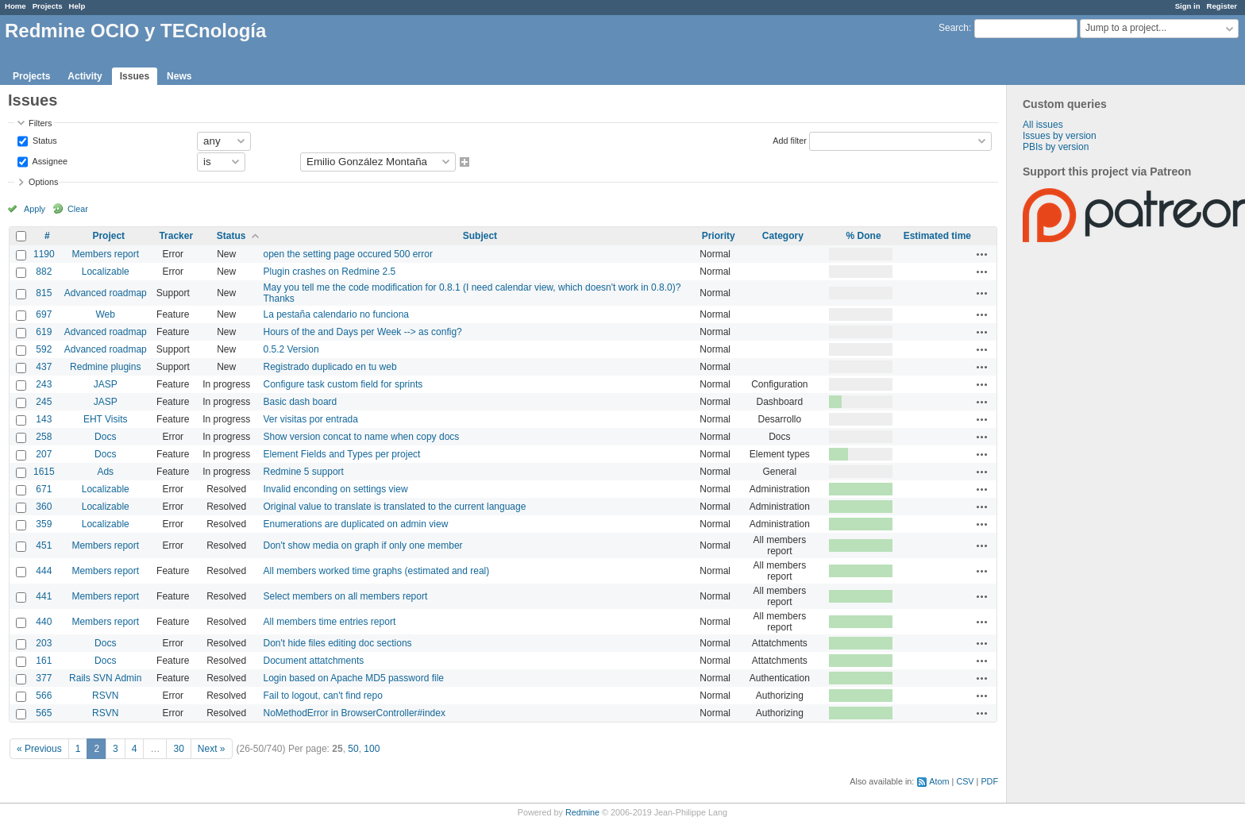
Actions (982, 254)
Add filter (790, 140)
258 (44, 436)
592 (44, 349)
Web (105, 314)
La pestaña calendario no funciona (336, 314)
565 (44, 713)
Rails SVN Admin (105, 678)
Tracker (176, 235)
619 (44, 331)
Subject (480, 235)
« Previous (39, 748)
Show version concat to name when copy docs (362, 436)
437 (44, 366)
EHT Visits (105, 419)
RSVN (105, 695)
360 (44, 506)
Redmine (582, 812)
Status (43, 140)
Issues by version (1060, 135)
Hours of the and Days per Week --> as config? (363, 331)
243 (44, 384)
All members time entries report (330, 621)
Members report (105, 254)
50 (353, 748)
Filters (40, 123)
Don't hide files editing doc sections (338, 643)
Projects (48, 6)
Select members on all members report (346, 596)
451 (44, 545)
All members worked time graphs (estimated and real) (377, 570)
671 (44, 489)
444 (44, 570)
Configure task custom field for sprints (343, 384)
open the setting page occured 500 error (348, 254)
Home (15, 6)
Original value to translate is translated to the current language (395, 506)
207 (44, 454)
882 (44, 271)
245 (44, 401)
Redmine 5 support (304, 471)
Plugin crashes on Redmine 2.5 (330, 271)
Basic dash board (300, 401)
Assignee (48, 160)
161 (44, 660)
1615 (44, 471)
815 (44, 293)
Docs (105, 436)
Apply (34, 209)
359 (44, 524)
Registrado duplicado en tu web (330, 366)
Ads (105, 471)
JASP (106, 384)
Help (77, 6)
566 (44, 695)
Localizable (105, 271)
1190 (44, 254)
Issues (134, 76)
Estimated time (937, 235)
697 (44, 314)
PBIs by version (1056, 146)
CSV (964, 781)
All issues (1043, 124)
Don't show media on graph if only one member (363, 545)
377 (44, 678)
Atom (939, 781)
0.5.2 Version (291, 349)
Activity (84, 76)
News (179, 76)
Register (1222, 6)
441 (44, 596)
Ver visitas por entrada (311, 419)
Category (783, 235)
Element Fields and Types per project (342, 454)
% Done (863, 235)
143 (44, 419)
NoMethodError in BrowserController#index (354, 713)
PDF (989, 781)
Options (43, 182)
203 (44, 643)
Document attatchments (314, 660)
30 (178, 748)
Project (108, 235)
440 (44, 621)
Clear (77, 209)
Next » (211, 748)
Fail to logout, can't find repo (323, 695)
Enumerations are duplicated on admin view (356, 524)
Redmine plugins (105, 366)
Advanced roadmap (105, 293)
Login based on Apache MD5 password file (354, 678)
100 (372, 748)
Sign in (1188, 6)
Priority (718, 235)
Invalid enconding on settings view (336, 489)
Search (954, 27)
